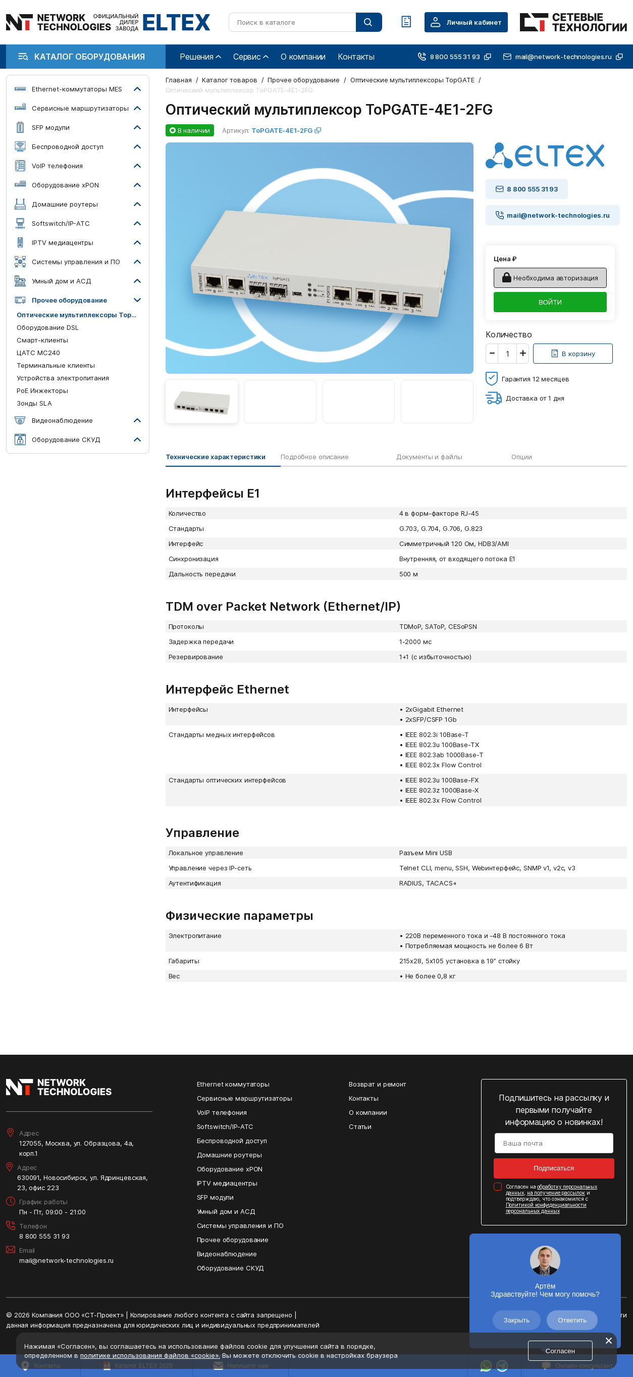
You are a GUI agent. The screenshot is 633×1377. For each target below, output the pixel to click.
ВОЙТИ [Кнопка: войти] (550, 302)
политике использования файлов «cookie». (150, 1355)
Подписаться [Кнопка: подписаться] (554, 1168)
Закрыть (517, 1320)
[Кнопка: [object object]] (573, 353)
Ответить (572, 1320)
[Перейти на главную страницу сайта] (108, 22)
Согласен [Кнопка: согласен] (560, 1351)
